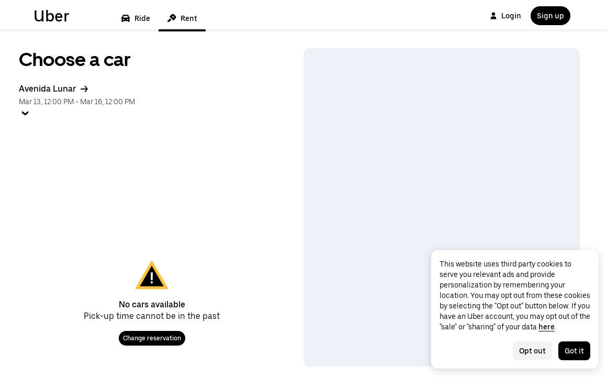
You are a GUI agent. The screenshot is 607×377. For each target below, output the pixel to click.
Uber (51, 15)
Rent (182, 18)
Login (505, 16)
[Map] (442, 207)
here (546, 327)
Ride (135, 18)
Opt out (532, 351)
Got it (574, 351)
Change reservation (152, 338)
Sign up (550, 16)
